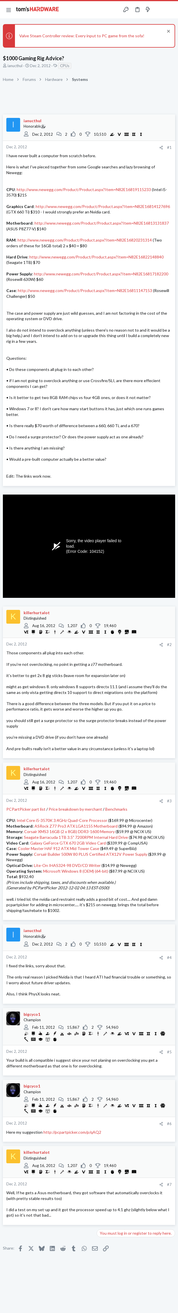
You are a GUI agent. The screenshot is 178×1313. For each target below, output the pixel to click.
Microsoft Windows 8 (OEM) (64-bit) (75, 871)
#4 (169, 957)
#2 (169, 644)
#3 (169, 801)
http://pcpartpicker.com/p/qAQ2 (72, 1132)
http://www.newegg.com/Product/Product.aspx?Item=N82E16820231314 (85, 240)
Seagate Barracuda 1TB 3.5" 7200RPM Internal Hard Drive (76, 837)
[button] (8, 10)
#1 (169, 147)
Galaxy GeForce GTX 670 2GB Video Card (68, 843)
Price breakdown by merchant (75, 809)
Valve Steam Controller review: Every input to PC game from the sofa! (81, 35)
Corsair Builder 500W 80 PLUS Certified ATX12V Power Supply (90, 854)
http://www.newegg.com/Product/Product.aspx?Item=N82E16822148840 (96, 256)
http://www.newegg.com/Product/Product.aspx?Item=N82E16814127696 (103, 206)
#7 (169, 1184)
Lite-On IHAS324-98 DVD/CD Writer (67, 865)
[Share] (161, 147)
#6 (169, 1123)
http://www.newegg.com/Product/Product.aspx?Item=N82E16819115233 (84, 189)
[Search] (170, 10)
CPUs (64, 65)
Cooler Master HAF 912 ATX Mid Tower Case (58, 848)
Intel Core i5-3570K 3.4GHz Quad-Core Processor (62, 820)
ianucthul (14, 65)
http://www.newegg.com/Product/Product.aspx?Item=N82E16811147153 (85, 290)
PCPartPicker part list (25, 809)
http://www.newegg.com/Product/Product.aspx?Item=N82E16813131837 (102, 223)
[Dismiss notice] (167, 32)
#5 (169, 1052)
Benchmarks (116, 809)
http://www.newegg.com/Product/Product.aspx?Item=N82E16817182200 (101, 273)
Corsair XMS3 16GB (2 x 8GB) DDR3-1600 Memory (69, 831)
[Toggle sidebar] (159, 9)
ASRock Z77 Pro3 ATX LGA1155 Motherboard (76, 826)
